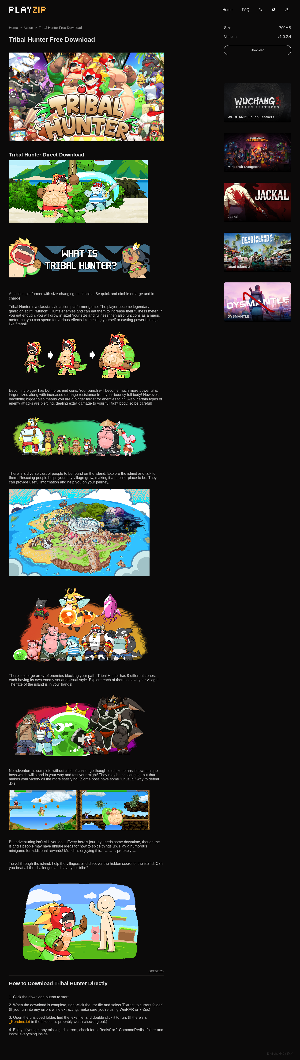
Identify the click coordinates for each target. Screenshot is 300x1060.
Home (227, 10)
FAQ (245, 10)
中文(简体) (286, 1053)
